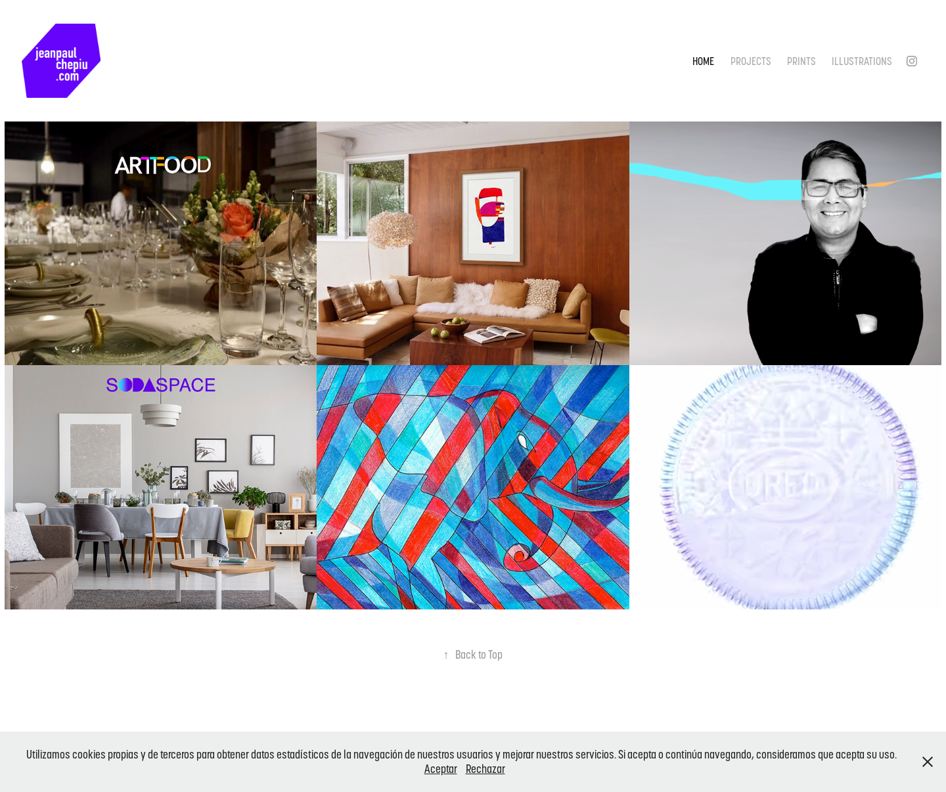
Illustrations (862, 61)
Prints (801, 61)
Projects (751, 61)
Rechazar (485, 769)
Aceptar (440, 769)
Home (703, 61)
